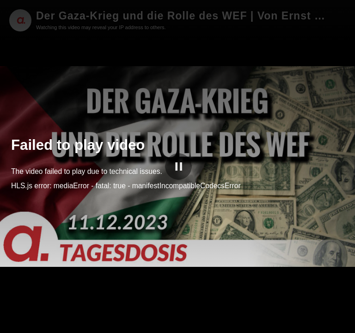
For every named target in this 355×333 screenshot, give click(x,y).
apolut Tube (313, 324)
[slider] (177, 314)
